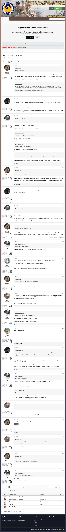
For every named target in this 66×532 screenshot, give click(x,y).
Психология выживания (44, 501)
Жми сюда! (19, 47)
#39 (63, 453)
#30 (63, 276)
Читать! (38, 44)
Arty (4, 57)
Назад (4, 61)
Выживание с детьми (44, 506)
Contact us (20, 519)
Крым (11, 112)
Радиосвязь (42, 496)
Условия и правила (41, 529)
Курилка (41, 504)
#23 (63, 115)
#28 (63, 241)
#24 (63, 167)
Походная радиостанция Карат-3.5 (16, 496)
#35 (63, 373)
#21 (63, 65)
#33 (63, 328)
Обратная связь (34, 529)
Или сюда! (24, 47)
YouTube (35, 525)
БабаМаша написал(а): (19, 118)
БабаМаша (7, 72)
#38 (63, 436)
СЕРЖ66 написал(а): (19, 390)
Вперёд (22, 61)
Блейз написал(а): (18, 376)
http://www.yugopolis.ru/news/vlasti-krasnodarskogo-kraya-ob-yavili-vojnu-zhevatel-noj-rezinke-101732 (34, 260)
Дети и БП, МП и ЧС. (13, 506)
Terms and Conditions (22, 522)
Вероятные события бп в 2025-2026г (16, 499)
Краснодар (10, 272)
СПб (11, 78)
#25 (63, 188)
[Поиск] (63, 8)
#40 (63, 470)
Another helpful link (21, 520)
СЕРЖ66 (7, 335)
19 (18, 61)
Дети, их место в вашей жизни (15, 501)
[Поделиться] (61, 65)
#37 (63, 419)
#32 (63, 310)
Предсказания (43, 499)
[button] (9, 19)
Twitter (35, 523)
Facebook (35, 522)
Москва (10, 254)
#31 (63, 293)
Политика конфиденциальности (52, 529)
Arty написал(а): (18, 68)
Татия (7, 105)
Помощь (60, 529)
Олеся (7, 265)
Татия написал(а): (18, 84)
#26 (63, 205)
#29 (63, 258)
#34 (63, 347)
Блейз (7, 300)
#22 (63, 98)
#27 (63, 224)
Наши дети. (11, 504)
